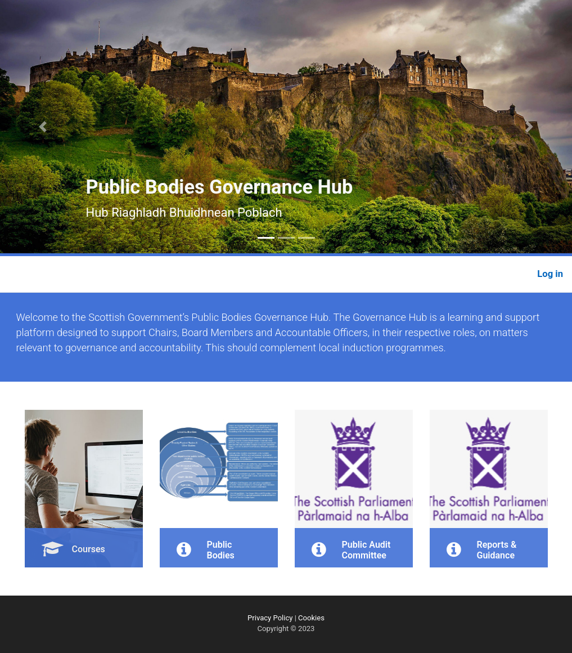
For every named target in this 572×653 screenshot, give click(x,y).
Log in (550, 274)
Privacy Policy (269, 618)
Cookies (311, 618)
